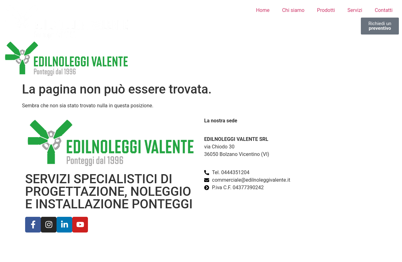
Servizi (354, 10)
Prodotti (326, 10)
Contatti (384, 10)
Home (262, 10)
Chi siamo (293, 10)
